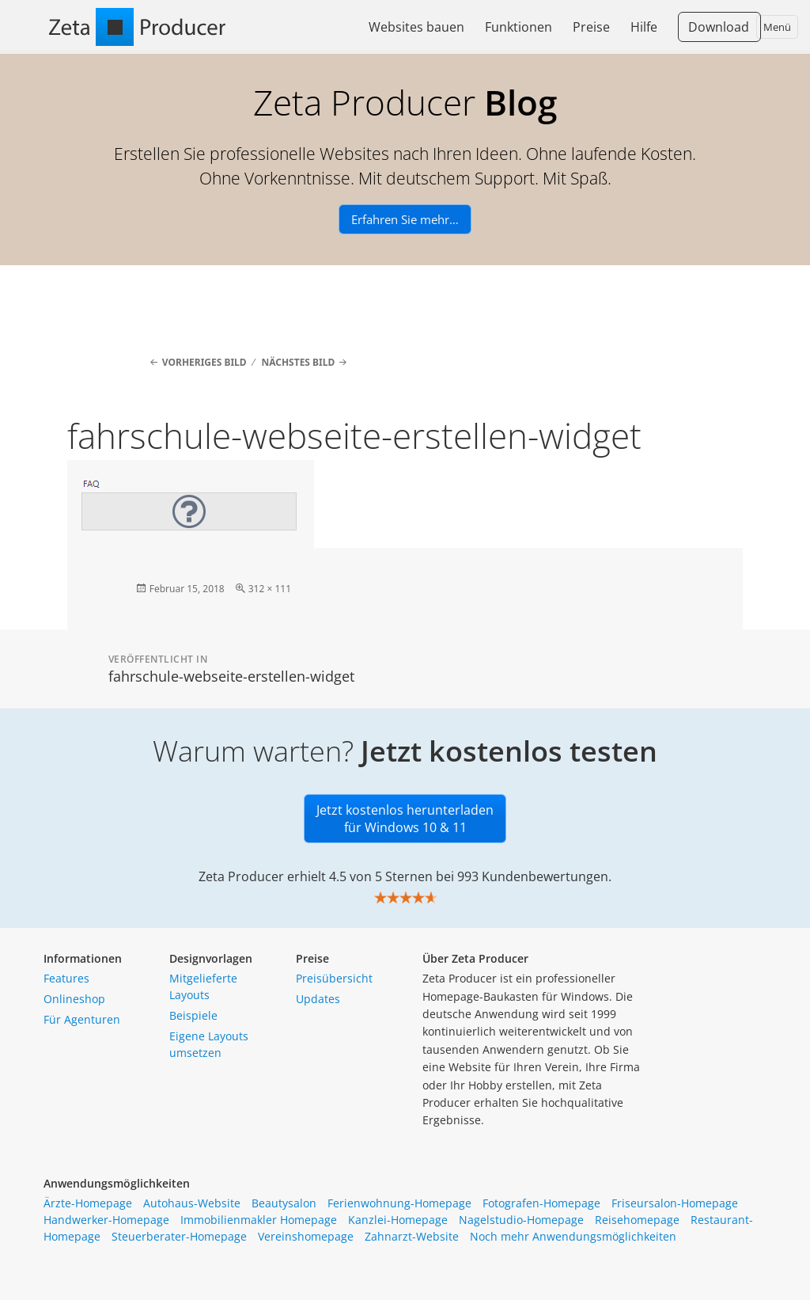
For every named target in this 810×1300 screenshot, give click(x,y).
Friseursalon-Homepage (674, 1203)
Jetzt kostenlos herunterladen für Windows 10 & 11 (405, 818)
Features (66, 978)
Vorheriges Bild (204, 362)
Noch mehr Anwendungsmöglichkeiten (573, 1236)
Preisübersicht (334, 978)
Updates (318, 998)
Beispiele (193, 1015)
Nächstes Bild (298, 362)
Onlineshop (74, 998)
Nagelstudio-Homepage (521, 1219)
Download (718, 27)
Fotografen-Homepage (541, 1203)
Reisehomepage (637, 1219)
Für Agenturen (82, 1019)
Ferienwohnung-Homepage (399, 1203)
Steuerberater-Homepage (179, 1236)
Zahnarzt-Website (412, 1236)
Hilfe (643, 27)
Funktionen (518, 27)
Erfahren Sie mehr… (405, 219)
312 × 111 (269, 588)
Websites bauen (416, 27)
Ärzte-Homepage (88, 1203)
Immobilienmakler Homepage (258, 1219)
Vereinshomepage (306, 1236)
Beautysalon (284, 1203)
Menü (777, 27)
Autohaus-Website (191, 1203)
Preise (591, 27)
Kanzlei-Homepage (398, 1219)
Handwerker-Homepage (106, 1219)
